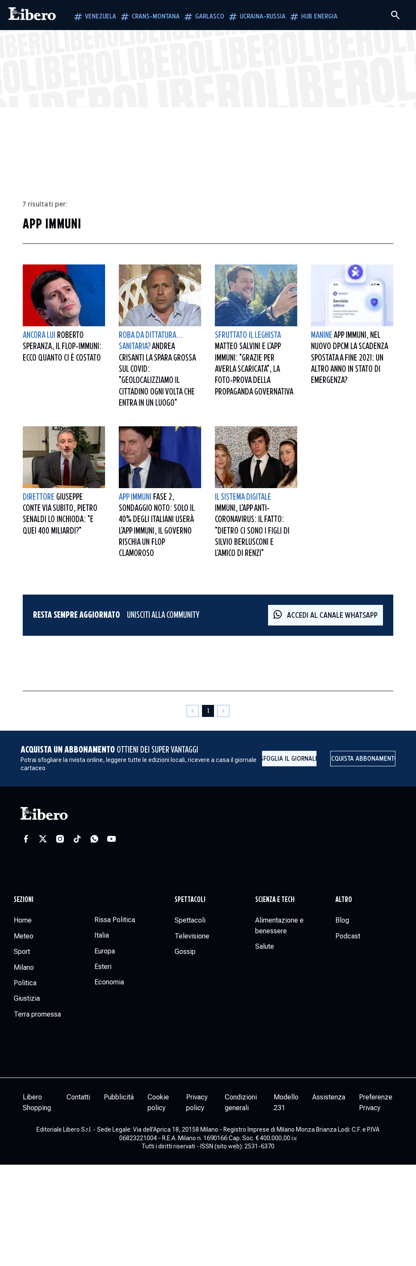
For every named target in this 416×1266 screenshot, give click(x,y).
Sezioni (23, 899)
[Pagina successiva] (223, 711)
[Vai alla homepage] (32, 15)
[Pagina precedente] (193, 711)
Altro (343, 899)
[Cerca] (395, 15)
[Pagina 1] (208, 711)
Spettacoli (190, 899)
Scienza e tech (275, 899)
